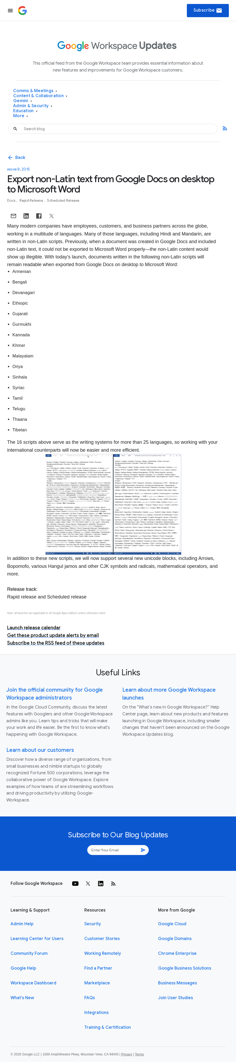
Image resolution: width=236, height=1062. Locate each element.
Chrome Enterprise (177, 953)
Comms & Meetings (35, 90)
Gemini (22, 100)
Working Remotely (102, 953)
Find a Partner (98, 968)
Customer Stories (102, 938)
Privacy (126, 1054)
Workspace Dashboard (33, 983)
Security (92, 924)
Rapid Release (32, 200)
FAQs (89, 997)
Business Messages (177, 983)
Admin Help (22, 924)
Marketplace (97, 983)
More (20, 116)
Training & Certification (107, 1027)
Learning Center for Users (37, 938)
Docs (11, 200)
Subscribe (207, 10)
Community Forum (29, 953)
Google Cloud (172, 924)
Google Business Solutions (184, 968)
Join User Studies (175, 997)
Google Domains (175, 938)
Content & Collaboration (40, 95)
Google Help (23, 968)
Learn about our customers (40, 750)
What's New (22, 997)
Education (25, 111)
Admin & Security (33, 105)
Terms (139, 1054)
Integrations (96, 1012)
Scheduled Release (63, 200)
